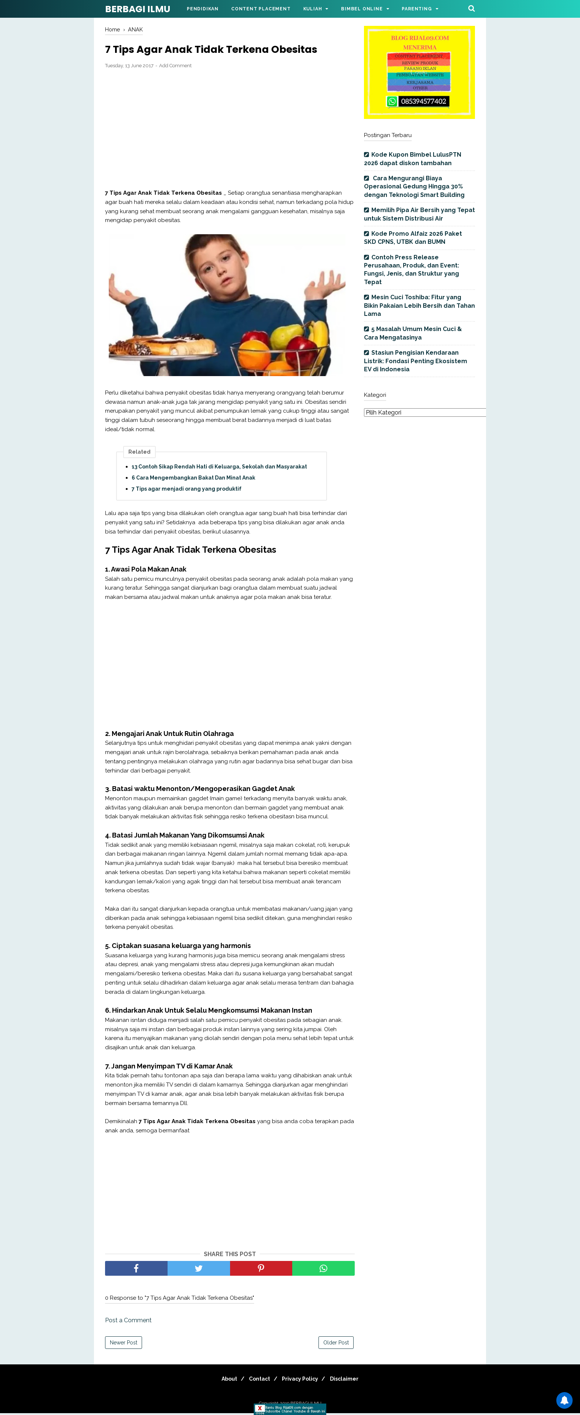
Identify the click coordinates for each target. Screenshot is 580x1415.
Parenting (417, 8)
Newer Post (123, 1344)
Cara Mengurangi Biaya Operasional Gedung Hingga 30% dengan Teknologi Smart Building (414, 186)
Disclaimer (350, 1381)
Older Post (336, 1344)
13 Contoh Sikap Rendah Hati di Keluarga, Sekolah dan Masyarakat (219, 468)
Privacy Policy (302, 1381)
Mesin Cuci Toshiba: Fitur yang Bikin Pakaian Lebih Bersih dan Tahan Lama (419, 305)
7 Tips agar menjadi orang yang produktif (187, 490)
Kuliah (312, 8)
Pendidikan (203, 8)
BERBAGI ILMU (137, 9)
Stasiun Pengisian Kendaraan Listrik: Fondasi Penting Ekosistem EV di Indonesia (415, 361)
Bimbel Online (361, 8)
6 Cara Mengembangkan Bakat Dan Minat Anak (193, 479)
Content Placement (261, 8)
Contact (257, 1381)
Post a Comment (128, 1322)
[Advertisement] (230, 131)
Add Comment (175, 67)
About (223, 1381)
